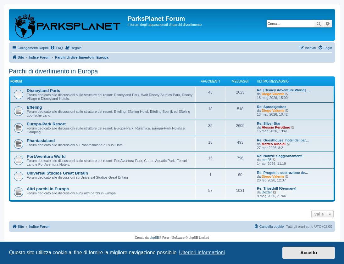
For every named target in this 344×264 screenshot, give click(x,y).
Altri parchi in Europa (48, 189)
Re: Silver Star (268, 123)
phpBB (154, 237)
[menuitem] (56, 48)
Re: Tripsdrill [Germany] (276, 188)
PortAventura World (46, 156)
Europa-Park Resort (46, 124)
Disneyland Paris (43, 90)
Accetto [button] (308, 252)
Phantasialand (41, 140)
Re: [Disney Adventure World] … (283, 90)
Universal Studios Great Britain (57, 173)
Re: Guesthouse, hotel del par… (283, 140)
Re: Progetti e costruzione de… (282, 173)
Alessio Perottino (276, 127)
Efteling (34, 107)
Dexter (267, 192)
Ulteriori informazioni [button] (202, 252)
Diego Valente (273, 94)
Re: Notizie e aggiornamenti (279, 156)
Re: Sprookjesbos (271, 107)
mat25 (266, 160)
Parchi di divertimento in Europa (53, 71)
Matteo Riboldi (274, 144)
